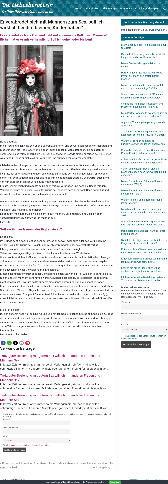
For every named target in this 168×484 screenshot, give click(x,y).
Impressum (146, 479)
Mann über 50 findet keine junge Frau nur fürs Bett (143, 46)
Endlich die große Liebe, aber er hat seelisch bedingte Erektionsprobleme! (141, 269)
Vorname (6, 419)
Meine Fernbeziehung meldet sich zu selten (141, 65)
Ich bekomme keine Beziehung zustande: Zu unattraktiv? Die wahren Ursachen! (143, 279)
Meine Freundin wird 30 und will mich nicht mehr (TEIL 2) (141, 182)
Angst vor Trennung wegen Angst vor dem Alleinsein (144, 124)
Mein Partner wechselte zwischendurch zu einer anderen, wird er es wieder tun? (144, 114)
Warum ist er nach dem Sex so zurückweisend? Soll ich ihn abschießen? (143, 142)
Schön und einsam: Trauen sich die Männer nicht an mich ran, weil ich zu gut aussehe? (143, 171)
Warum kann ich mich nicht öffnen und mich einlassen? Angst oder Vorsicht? (142, 96)
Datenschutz (134, 479)
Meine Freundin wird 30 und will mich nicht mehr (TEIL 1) (141, 192)
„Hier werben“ (158, 29)
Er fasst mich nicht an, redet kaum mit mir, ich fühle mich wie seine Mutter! (144, 260)
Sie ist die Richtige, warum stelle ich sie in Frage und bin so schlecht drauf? (144, 241)
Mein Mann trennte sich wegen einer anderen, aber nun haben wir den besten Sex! (143, 212)
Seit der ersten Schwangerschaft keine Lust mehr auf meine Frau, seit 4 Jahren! (143, 133)
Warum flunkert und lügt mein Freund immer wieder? (141, 201)
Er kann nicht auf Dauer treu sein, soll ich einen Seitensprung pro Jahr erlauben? (143, 251)
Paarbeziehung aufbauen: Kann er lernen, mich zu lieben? (143, 232)
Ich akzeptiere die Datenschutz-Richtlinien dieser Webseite (28, 445)
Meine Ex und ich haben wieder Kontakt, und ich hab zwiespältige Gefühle (143, 86)
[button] (3, 342)
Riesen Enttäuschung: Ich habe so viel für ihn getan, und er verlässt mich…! (143, 55)
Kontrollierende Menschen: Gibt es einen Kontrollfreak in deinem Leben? (143, 151)
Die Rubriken (92, 8)
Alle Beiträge (109, 8)
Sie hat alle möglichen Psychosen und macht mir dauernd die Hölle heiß (142, 105)
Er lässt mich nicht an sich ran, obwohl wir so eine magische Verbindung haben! (144, 161)
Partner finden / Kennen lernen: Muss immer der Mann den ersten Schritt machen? (141, 75)
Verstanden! (114, 482)
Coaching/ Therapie (146, 8)
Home (78, 8)
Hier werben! (160, 479)
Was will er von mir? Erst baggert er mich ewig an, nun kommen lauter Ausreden (143, 223)
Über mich (126, 8)
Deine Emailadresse (10, 427)
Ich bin (5, 436)
